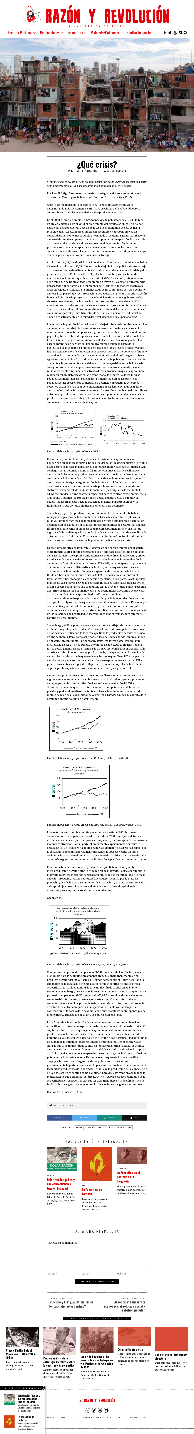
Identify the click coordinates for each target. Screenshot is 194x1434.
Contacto (74, 1418)
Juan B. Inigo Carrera (120, 1127)
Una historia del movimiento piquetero (171, 1356)
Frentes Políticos (20, 33)
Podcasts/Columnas (105, 33)
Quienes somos (56, 1418)
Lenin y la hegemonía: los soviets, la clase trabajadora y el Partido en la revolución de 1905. (96, 1362)
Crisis (79, 1127)
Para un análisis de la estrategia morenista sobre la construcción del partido (59, 1361)
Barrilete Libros (93, 1418)
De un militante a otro (130, 1349)
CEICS (110, 1418)
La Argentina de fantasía (94, 1191)
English (122, 1418)
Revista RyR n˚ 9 (116, 171)
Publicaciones (50, 33)
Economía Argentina (95, 1127)
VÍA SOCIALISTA (138, 1418)
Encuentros (75, 33)
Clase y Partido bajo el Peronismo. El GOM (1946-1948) (21, 1353)
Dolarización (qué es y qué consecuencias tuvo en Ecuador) (61, 1185)
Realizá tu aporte (139, 33)
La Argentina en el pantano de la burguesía (131, 1176)
